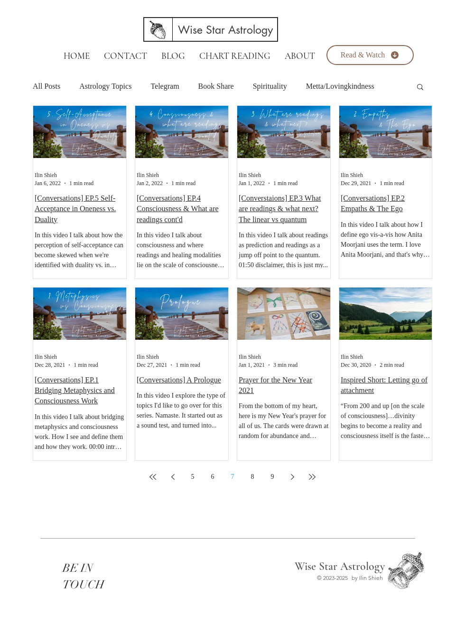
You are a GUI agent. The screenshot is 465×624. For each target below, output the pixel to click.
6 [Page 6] (212, 476)
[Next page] (292, 476)
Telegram (164, 86)
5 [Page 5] (193, 476)
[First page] (152, 476)
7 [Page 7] (232, 476)
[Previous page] (172, 476)
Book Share (216, 86)
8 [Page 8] (252, 476)
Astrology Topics (105, 86)
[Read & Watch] (370, 55)
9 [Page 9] (272, 476)
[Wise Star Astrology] (225, 30)
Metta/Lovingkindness (340, 86)
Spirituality (270, 86)
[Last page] (312, 476)
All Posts (46, 86)
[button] (420, 88)
